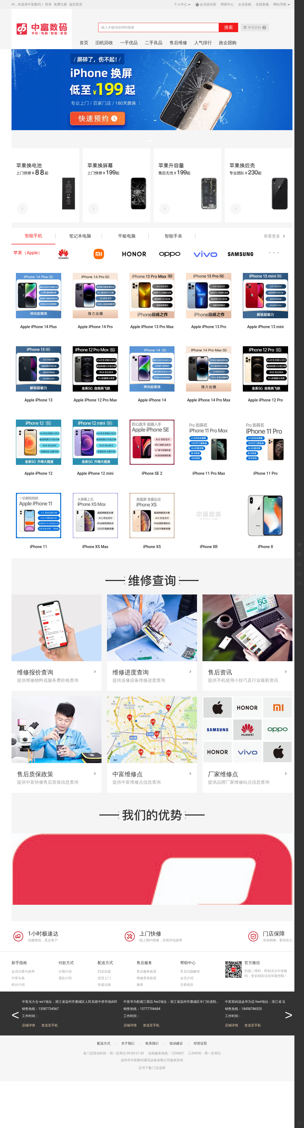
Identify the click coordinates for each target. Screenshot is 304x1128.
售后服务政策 (146, 971)
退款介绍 (65, 978)
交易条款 (186, 985)
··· (275, 252)
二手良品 (153, 42)
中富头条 (18, 978)
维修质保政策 (146, 978)
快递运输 (104, 985)
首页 (84, 42)
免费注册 (60, 4)
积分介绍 (18, 985)
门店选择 (158, 1068)
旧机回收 (104, 42)
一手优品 (129, 42)
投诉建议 (176, 1043)
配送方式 (103, 1043)
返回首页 (75, 4)
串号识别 (255, 27)
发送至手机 (49, 1025)
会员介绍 (186, 978)
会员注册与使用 (23, 971)
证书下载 (145, 1068)
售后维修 (178, 42)
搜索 (228, 27)
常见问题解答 (190, 971)
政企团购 (228, 42)
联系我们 (152, 1043)
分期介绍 (65, 971)
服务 (140, 985)
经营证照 (200, 1043)
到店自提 (104, 971)
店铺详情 (28, 1025)
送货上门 (104, 978)
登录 (48, 4)
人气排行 (203, 42)
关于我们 (127, 1043)
